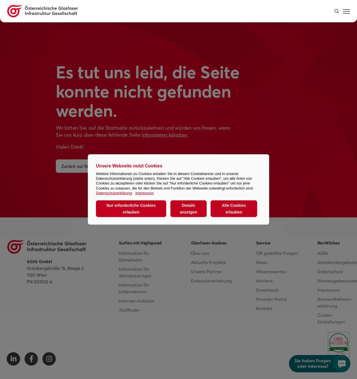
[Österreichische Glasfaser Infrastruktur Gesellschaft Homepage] (42, 11)
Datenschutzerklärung (114, 193)
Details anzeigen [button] (188, 208)
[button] (336, 11)
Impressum (144, 193)
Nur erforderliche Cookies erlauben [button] (131, 208)
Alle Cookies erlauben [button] (234, 208)
